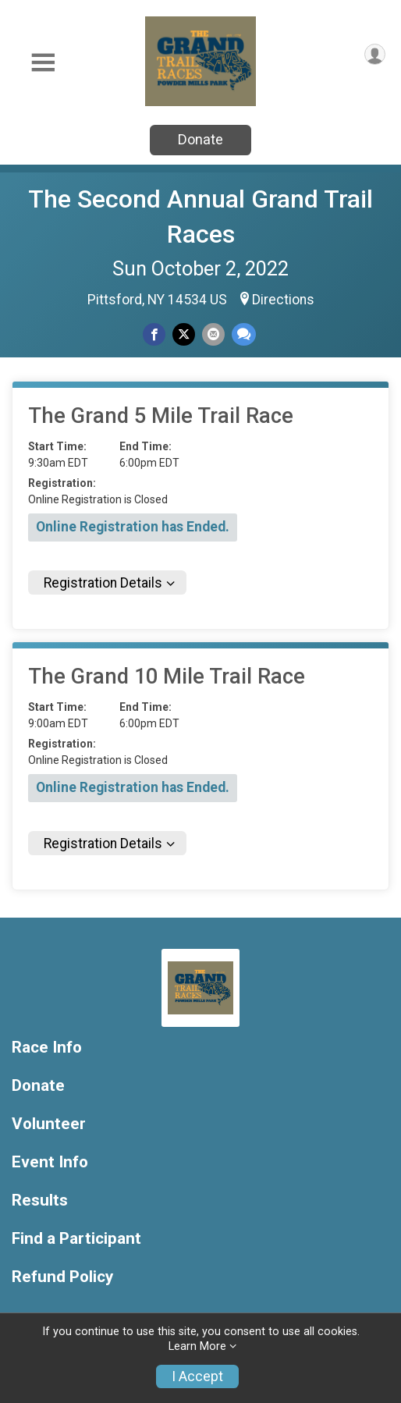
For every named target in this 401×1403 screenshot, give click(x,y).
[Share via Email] (213, 334)
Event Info (50, 1162)
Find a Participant (76, 1239)
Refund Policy (62, 1277)
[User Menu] (374, 54)
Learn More (197, 1346)
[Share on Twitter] (183, 334)
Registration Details (103, 583)
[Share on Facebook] (154, 334)
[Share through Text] (244, 334)
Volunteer (49, 1124)
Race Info (47, 1048)
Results (40, 1200)
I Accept (197, 1376)
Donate (200, 139)
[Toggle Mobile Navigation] (43, 63)
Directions (283, 299)
